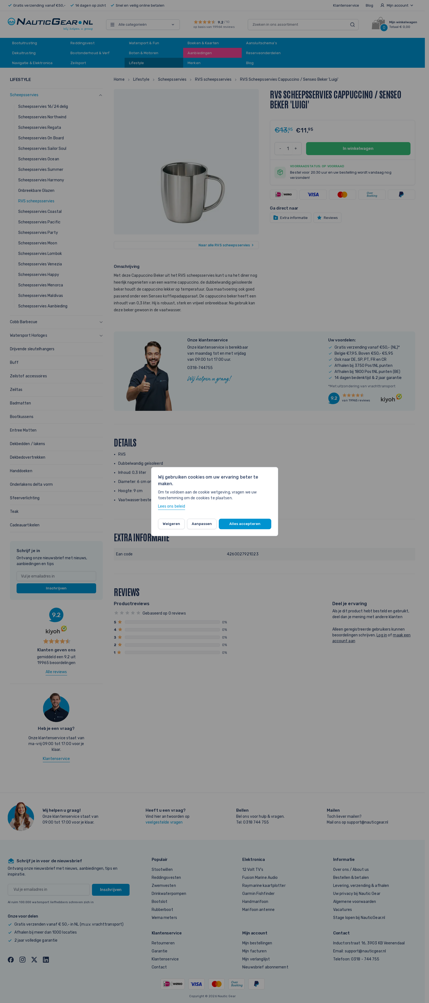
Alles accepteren (244, 524)
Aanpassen (202, 524)
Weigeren (171, 524)
